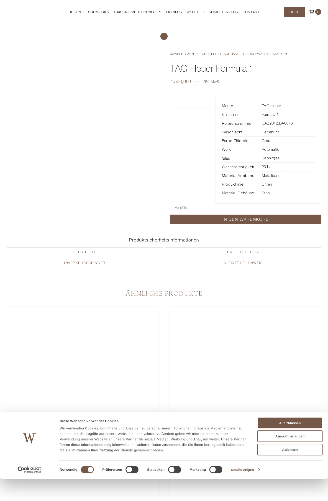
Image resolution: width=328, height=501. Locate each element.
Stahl (266, 193)
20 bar (267, 166)
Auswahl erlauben (290, 459)
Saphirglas (271, 158)
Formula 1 (270, 114)
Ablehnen (290, 472)
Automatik (270, 149)
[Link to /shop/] (164, 36)
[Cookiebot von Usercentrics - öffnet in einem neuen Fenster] (29, 492)
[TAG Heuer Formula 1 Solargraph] (245, 363)
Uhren (267, 184)
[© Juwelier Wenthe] (28, 7)
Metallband (271, 175)
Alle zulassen (290, 445)
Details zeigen (242, 492)
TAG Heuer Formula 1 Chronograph (83, 427)
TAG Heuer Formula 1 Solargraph (245, 427)
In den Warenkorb (246, 219)
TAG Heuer (271, 106)
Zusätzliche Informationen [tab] (182, 102)
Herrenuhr (270, 132)
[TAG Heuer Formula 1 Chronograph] (83, 363)
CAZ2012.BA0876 (277, 123)
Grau (266, 140)
